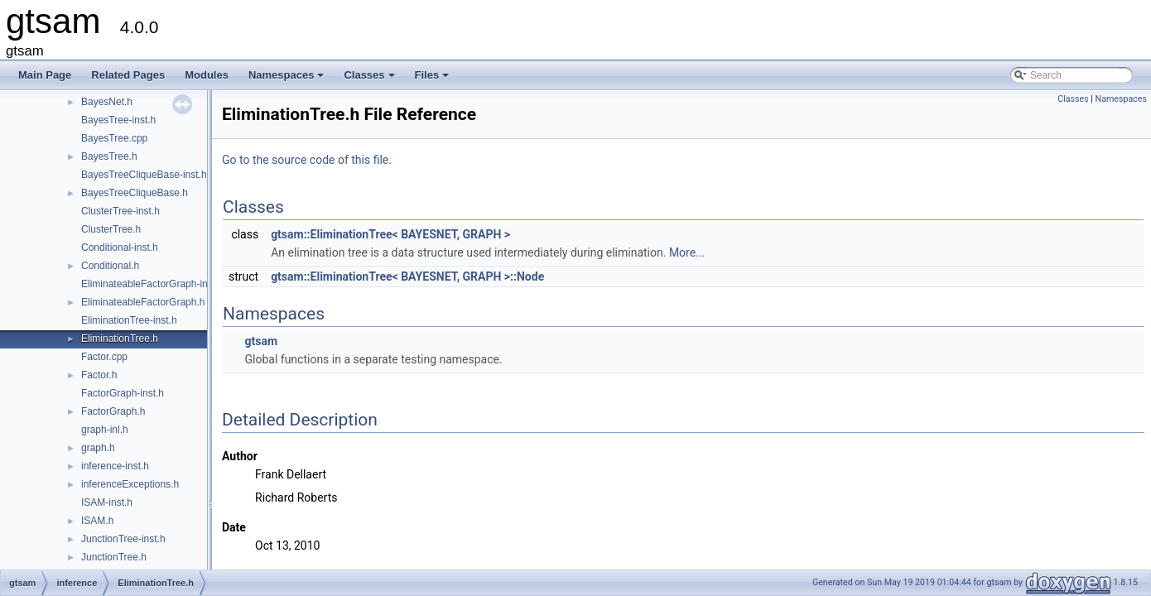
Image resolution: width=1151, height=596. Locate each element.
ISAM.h (97, 520)
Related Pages (128, 75)
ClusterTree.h (111, 229)
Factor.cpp (104, 357)
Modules (207, 75)
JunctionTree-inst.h (123, 539)
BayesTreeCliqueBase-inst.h (144, 174)
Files (433, 79)
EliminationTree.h (119, 338)
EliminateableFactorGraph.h (143, 302)
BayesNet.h (106, 102)
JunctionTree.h (114, 557)
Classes (370, 79)
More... (687, 252)
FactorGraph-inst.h (122, 393)
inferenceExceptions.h (130, 484)
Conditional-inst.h (119, 247)
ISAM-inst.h (106, 502)
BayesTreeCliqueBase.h (134, 193)
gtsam (260, 341)
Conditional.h (110, 266)
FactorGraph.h (113, 411)
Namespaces (287, 79)
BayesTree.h (109, 156)
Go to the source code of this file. (307, 159)
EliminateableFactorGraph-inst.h (152, 284)
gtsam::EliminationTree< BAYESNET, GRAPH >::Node (407, 276)
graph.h (98, 448)
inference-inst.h (115, 466)
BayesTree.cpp (114, 138)
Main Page (44, 75)
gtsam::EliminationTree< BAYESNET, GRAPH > (390, 234)
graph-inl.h (104, 429)
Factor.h (99, 375)
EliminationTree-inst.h (129, 320)
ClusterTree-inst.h (120, 211)
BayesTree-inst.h (118, 120)
